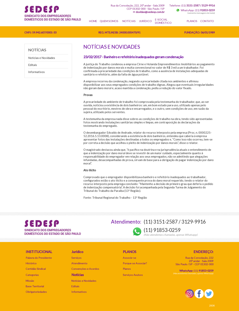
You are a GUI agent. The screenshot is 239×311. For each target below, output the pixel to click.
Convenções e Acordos (85, 268)
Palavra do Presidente (39, 257)
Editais (32, 65)
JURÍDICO (145, 21)
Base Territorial (35, 286)
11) (203, 270)
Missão (30, 280)
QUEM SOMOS (109, 21)
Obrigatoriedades (36, 291)
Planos (127, 268)
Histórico (31, 263)
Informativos (36, 72)
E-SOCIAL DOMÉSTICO (163, 21)
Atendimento (79, 263)
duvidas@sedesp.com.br (150, 11)
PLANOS (192, 21)
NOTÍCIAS (129, 21)
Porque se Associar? (135, 263)
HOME (93, 21)
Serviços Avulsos (133, 274)
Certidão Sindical (36, 268)
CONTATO (207, 21)
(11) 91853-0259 (162, 230)
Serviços (76, 257)
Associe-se (129, 257)
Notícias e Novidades (41, 58)
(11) (205, 10)
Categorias (32, 274)
